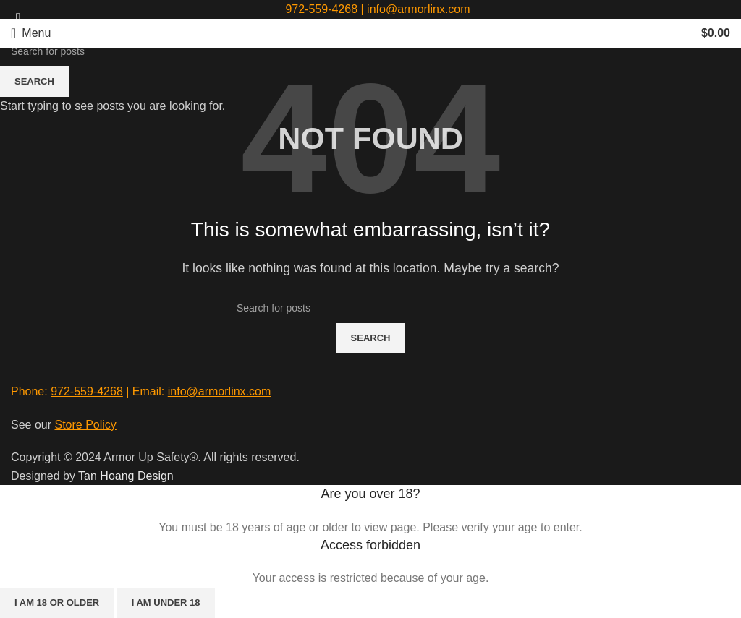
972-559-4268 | (326, 9)
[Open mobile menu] (31, 33)
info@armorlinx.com (418, 9)
